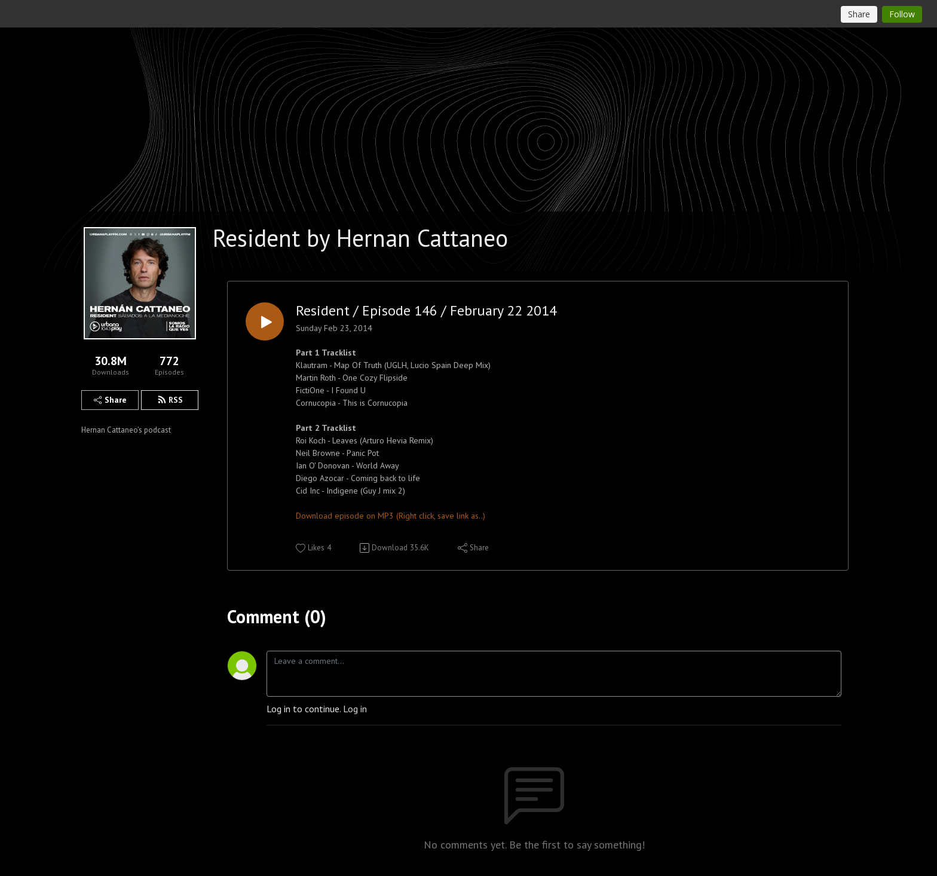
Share (110, 399)
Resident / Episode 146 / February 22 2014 (426, 311)
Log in (355, 709)
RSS (170, 399)
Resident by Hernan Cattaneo (360, 237)
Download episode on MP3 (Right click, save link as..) (390, 515)
